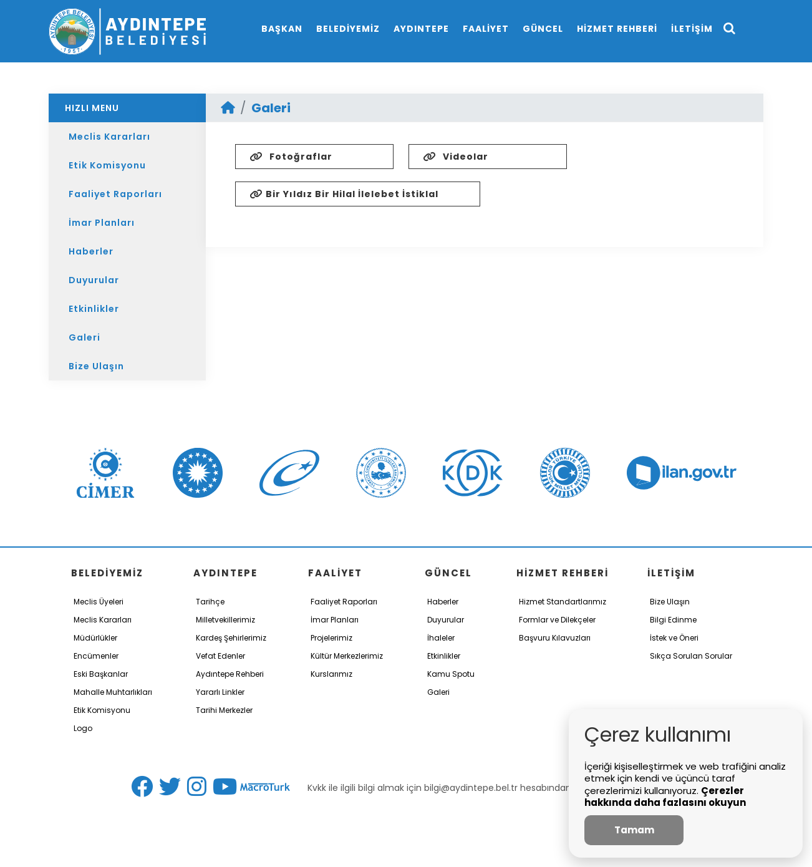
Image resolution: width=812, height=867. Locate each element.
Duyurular (94, 280)
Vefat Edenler (220, 656)
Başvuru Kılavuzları (555, 637)
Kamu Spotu (451, 674)
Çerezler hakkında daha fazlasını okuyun (665, 797)
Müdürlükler (95, 637)
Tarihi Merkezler (224, 710)
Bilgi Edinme (673, 619)
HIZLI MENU (92, 108)
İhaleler (441, 637)
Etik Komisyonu (107, 165)
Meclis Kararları (109, 136)
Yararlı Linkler (220, 692)
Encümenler (96, 656)
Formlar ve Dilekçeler (557, 619)
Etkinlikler (94, 309)
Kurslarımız (331, 674)
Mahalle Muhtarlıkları (113, 692)
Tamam (634, 829)
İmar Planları (102, 222)
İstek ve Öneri (674, 637)
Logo (83, 728)
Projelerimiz (331, 637)
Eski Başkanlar (101, 674)
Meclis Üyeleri (98, 601)
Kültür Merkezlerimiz (347, 656)
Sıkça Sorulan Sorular (691, 656)
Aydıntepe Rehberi (230, 674)
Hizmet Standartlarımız (562, 601)
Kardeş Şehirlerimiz (231, 637)
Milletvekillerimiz (225, 619)
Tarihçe (210, 601)
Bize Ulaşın (96, 366)
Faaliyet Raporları (115, 194)
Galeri (84, 337)
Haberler (91, 251)
